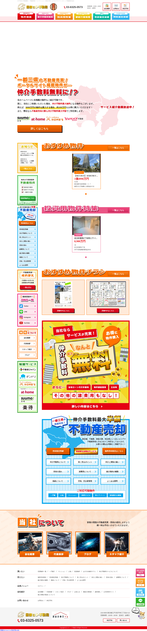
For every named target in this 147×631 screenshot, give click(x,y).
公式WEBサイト (109, 592)
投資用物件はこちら (27, 198)
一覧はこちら (118, 148)
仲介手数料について (58, 462)
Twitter (23, 306)
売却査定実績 (58, 451)
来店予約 (125, 6)
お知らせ (77, 592)
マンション (61, 571)
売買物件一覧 (42, 571)
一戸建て (52, 571)
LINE (23, 311)
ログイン (40, 586)
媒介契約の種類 (112, 472)
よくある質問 (112, 481)
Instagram (25, 317)
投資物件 (77, 571)
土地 (69, 571)
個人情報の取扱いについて (46, 594)
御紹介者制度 (87, 592)
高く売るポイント (85, 462)
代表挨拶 (27, 343)
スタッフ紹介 (27, 349)
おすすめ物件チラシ (89, 571)
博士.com (16, 630)
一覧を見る (27, 287)
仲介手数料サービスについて (108, 571)
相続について (57, 481)
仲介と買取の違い (112, 462)
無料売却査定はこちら (114, 451)
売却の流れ (57, 472)
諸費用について (85, 472)
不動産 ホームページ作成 (7, 630)
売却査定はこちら (27, 223)
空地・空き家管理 (85, 481)
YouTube (24, 323)
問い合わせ (123, 620)
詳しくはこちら (39, 128)
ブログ (27, 355)
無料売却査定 (42, 577)
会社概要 (107, 6)
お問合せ (116, 6)
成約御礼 (97, 592)
